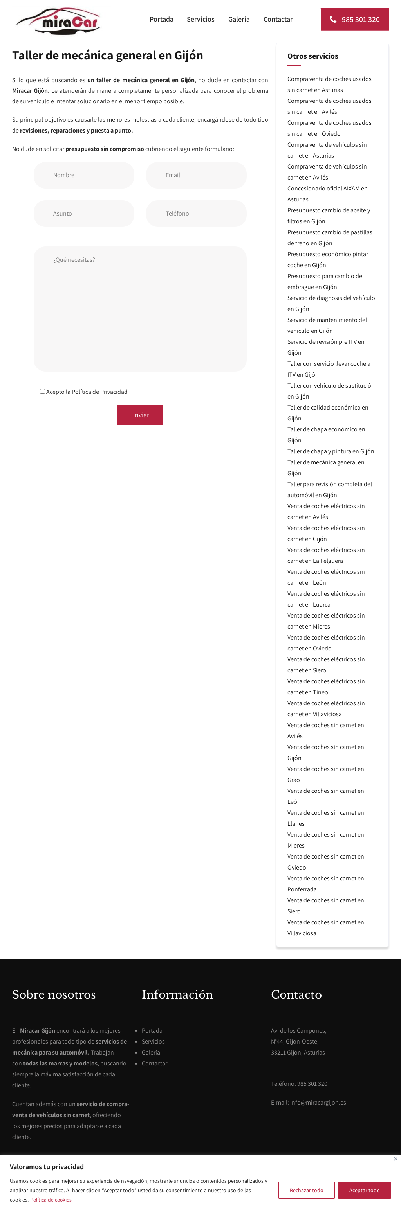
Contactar (278, 18)
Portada (163, 18)
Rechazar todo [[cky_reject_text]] (306, 1190)
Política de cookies (51, 1199)
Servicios (202, 18)
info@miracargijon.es (318, 1102)
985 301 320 (354, 19)
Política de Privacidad (100, 391)
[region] (200, 1183)
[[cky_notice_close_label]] (395, 1159)
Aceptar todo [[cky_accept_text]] (364, 1190)
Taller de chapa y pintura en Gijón (330, 451)
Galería (240, 18)
